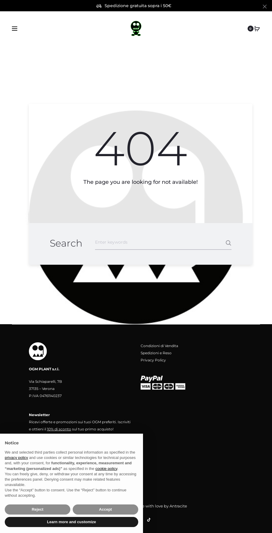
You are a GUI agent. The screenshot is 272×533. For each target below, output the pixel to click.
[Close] (264, 6)
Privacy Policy (153, 360)
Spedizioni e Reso (156, 353)
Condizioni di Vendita (159, 346)
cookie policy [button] (106, 468)
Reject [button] (37, 509)
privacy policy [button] (16, 457)
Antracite (178, 506)
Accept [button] (105, 509)
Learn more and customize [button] (71, 522)
